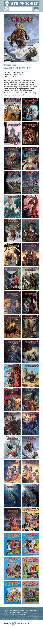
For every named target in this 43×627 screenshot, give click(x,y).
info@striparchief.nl (17, 615)
